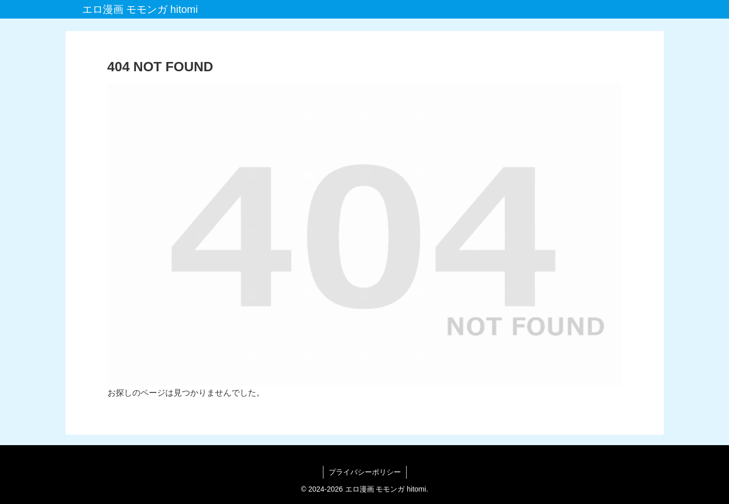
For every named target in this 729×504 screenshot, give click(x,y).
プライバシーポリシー (365, 472)
